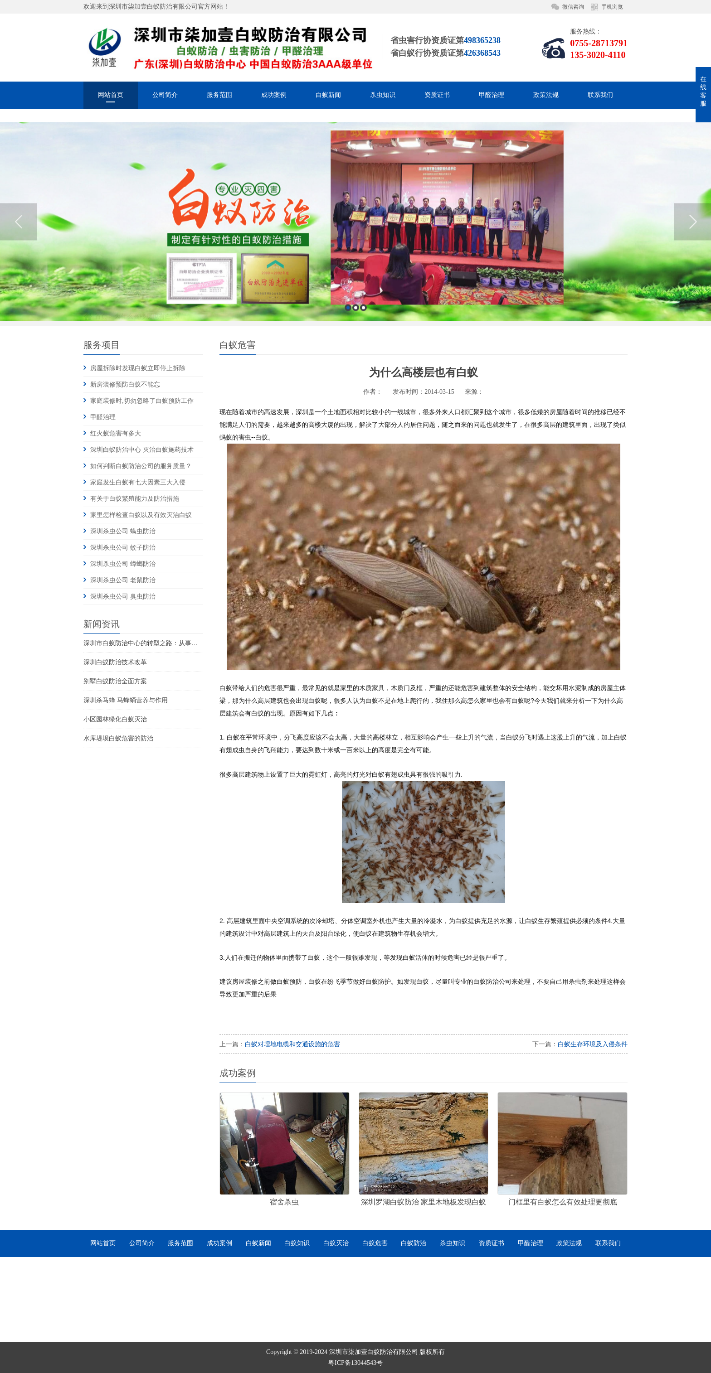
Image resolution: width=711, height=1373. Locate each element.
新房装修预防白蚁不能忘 (125, 384)
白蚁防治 (413, 1243)
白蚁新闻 (328, 95)
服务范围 (219, 95)
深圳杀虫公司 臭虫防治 (123, 596)
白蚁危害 (375, 1243)
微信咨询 (573, 7)
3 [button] (363, 390)
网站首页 (110, 95)
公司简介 (165, 95)
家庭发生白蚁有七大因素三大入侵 (137, 482)
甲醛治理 (491, 95)
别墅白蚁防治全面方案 (115, 681)
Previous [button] (18, 305)
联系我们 (600, 95)
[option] (355, 305)
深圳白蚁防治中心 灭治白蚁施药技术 (142, 449)
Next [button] (692, 305)
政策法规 (546, 95)
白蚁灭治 (336, 1243)
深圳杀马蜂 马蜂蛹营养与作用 (125, 700)
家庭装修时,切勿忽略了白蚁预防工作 (142, 400)
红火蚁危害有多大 (115, 433)
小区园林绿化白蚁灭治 (115, 719)
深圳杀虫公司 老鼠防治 (123, 580)
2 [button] (355, 390)
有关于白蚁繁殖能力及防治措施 (134, 498)
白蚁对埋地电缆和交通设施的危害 (292, 1044)
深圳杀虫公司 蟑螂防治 (123, 564)
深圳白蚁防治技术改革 (115, 662)
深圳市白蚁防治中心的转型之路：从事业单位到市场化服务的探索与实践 (185, 643)
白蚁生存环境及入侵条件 (593, 1044)
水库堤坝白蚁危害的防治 (118, 738)
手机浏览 (612, 7)
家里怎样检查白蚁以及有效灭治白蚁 (141, 515)
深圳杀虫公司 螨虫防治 (123, 531)
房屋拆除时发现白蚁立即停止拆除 (137, 368)
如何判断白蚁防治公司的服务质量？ (141, 466)
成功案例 (274, 95)
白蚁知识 (297, 1243)
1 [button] (348, 390)
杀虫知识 (382, 95)
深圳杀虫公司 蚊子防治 (123, 547)
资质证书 (437, 95)
